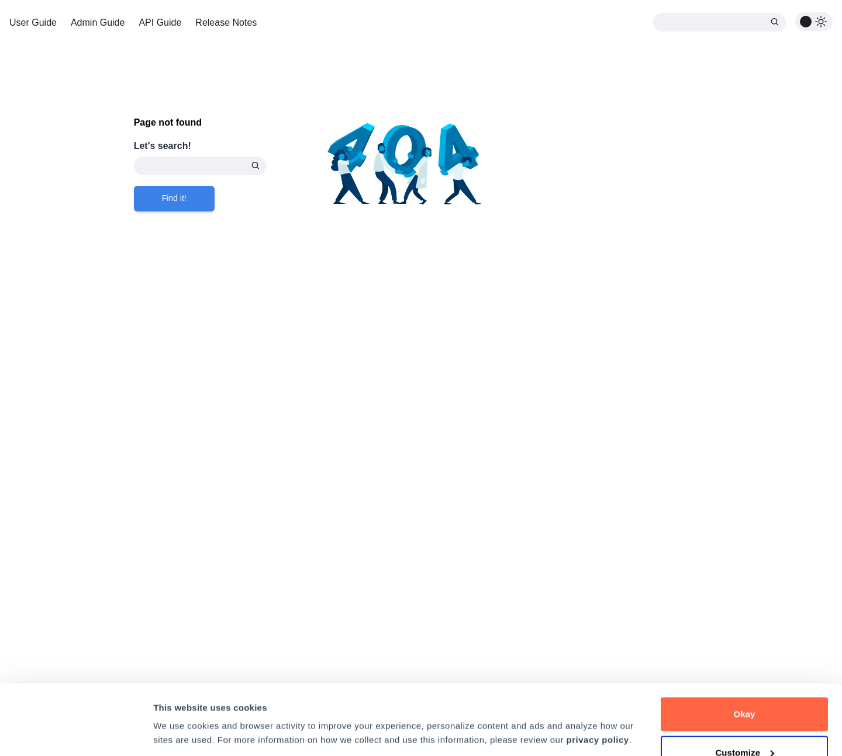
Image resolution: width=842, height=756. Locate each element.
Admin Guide (98, 22)
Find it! (174, 198)
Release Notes (226, 22)
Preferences (178, 706)
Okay (744, 648)
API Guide (160, 22)
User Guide (33, 22)
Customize (744, 687)
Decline (744, 725)
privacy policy (598, 674)
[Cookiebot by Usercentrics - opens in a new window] (76, 733)
